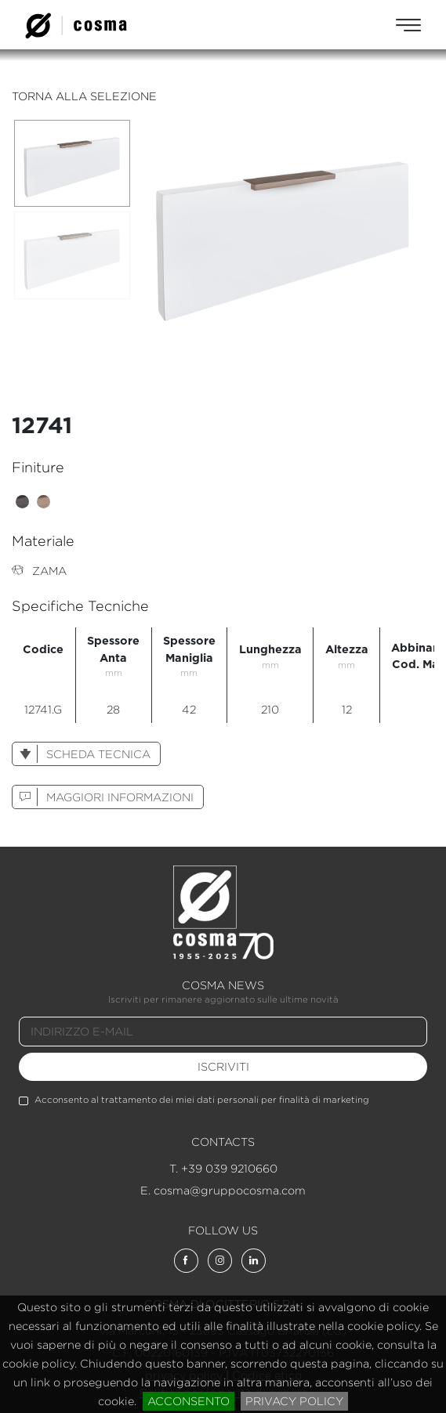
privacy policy (294, 1401)
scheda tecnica (81, 754)
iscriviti (223, 1066)
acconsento (188, 1401)
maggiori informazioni (103, 797)
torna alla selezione (84, 96)
